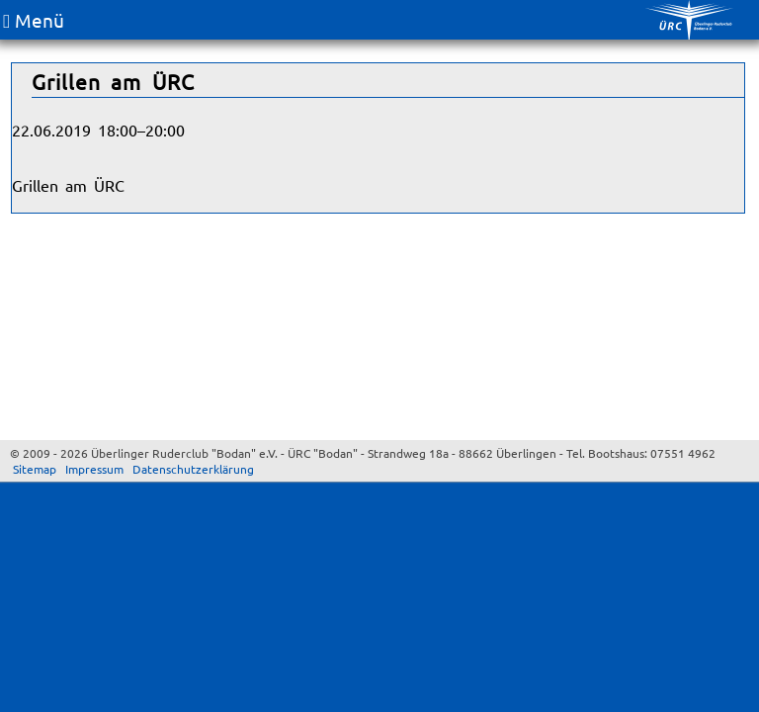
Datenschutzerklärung (193, 469)
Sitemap (34, 469)
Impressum (94, 469)
